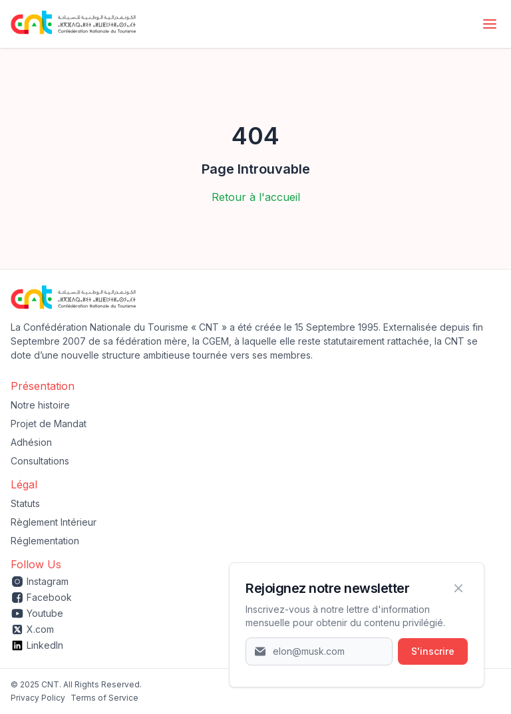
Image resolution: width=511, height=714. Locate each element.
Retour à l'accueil (256, 197)
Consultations (40, 460)
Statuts (25, 503)
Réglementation (45, 540)
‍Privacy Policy (38, 698)
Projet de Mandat (48, 423)
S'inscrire (432, 651)
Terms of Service (104, 698)
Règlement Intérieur (53, 522)
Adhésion (31, 442)
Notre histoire (40, 405)
